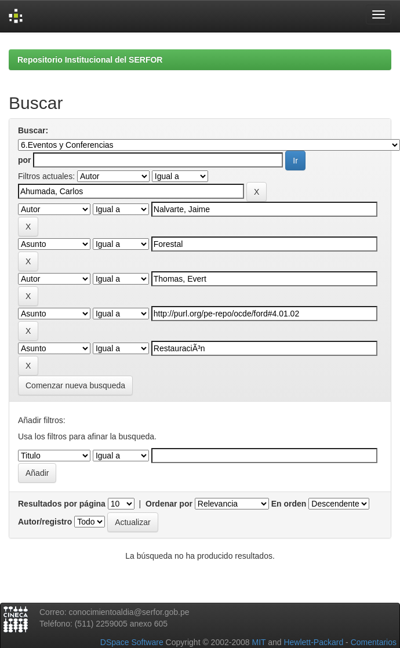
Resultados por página (62, 503)
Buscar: (33, 130)
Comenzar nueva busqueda (75, 385)
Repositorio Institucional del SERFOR (89, 59)
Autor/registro (45, 521)
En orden (289, 503)
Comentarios (374, 642)
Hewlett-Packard (313, 642)
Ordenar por (169, 503)
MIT (259, 642)
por (24, 160)
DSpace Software (131, 642)
